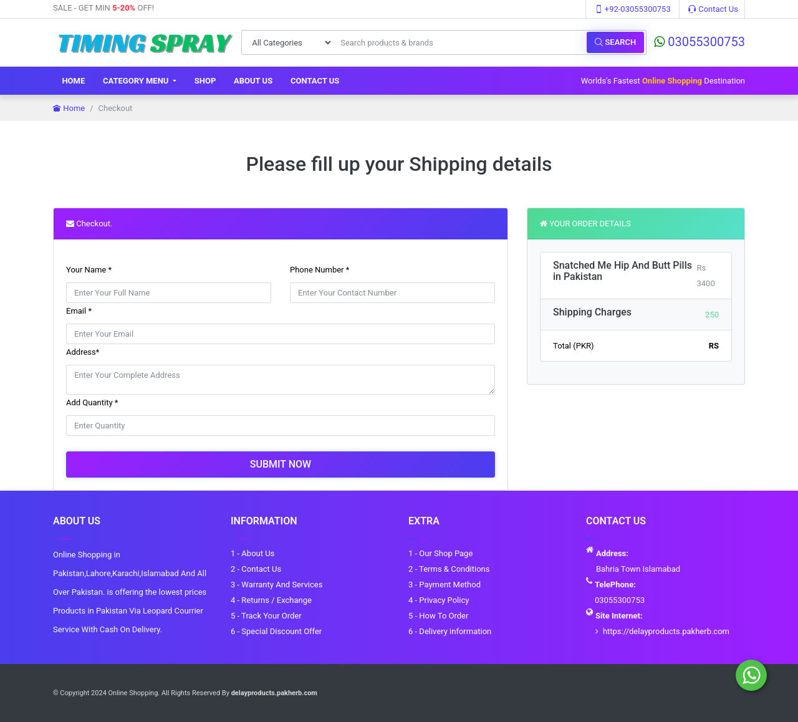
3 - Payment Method (444, 584)
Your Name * (89, 269)
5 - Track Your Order (266, 615)
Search (615, 42)
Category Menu (137, 80)
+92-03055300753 (633, 9)
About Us (253, 80)
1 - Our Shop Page (440, 553)
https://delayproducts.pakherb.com (666, 631)
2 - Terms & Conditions (448, 569)
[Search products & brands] (460, 42)
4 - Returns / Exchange (271, 600)
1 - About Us (252, 553)
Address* (82, 352)
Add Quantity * (92, 402)
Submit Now (280, 464)
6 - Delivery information (449, 631)
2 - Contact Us (256, 569)
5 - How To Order (438, 615)
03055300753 (699, 41)
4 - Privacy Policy (438, 600)
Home (73, 80)
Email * (79, 310)
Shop (205, 80)
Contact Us (713, 9)
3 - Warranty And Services (276, 584)
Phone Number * (319, 269)
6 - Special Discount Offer (276, 631)
